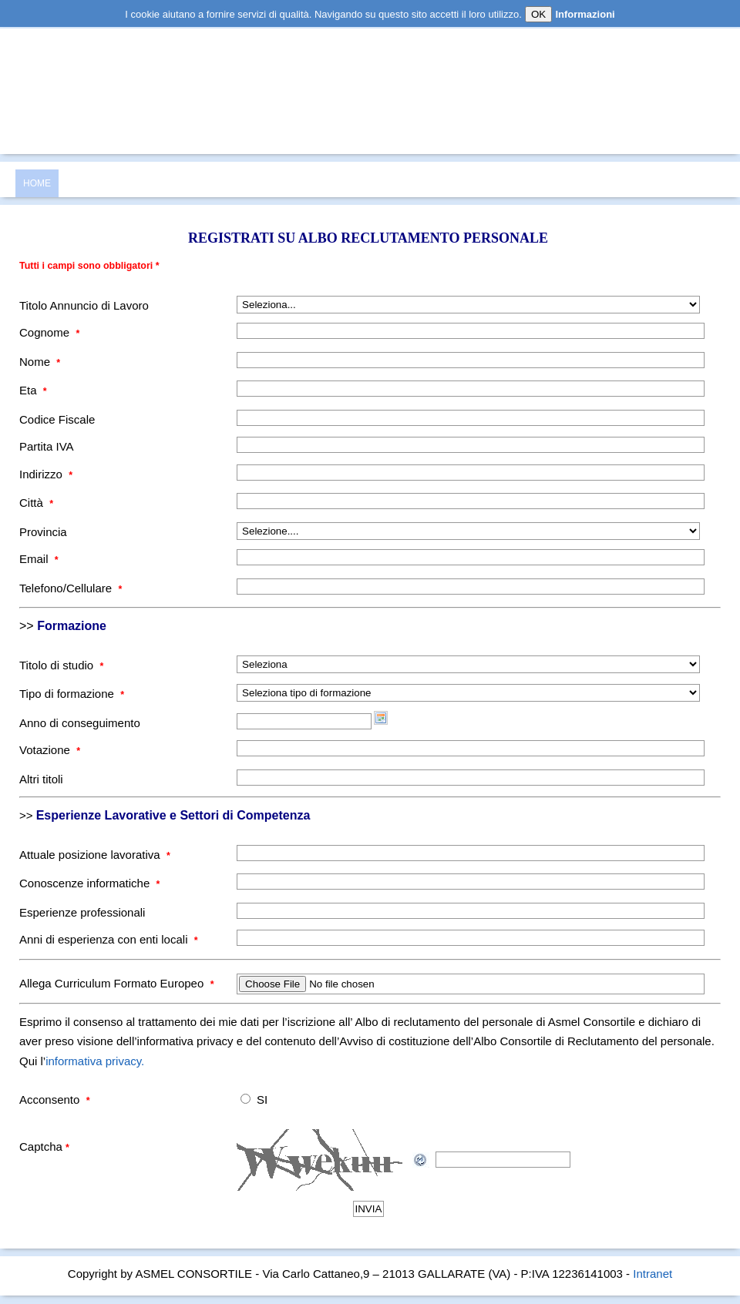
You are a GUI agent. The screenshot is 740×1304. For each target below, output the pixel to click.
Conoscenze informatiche (89, 883)
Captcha (44, 1146)
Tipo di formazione (71, 693)
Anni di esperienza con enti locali (108, 939)
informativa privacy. (94, 1061)
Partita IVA (46, 446)
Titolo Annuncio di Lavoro (84, 305)
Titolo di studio (61, 665)
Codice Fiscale (57, 419)
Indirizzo (45, 474)
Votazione (49, 749)
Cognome (49, 332)
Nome (39, 361)
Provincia (43, 531)
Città (36, 502)
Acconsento (54, 1099)
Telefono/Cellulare (70, 588)
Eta (33, 390)
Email (39, 558)
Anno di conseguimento (79, 722)
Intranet (652, 1273)
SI (262, 1099)
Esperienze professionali (82, 912)
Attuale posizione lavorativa (94, 854)
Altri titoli (41, 779)
